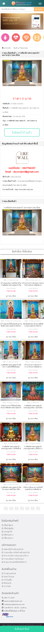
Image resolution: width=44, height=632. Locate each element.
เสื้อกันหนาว (7, 535)
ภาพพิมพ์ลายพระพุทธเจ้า (16, 121)
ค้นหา (38, 9)
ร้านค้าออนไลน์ (9, 573)
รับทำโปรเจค (8, 577)
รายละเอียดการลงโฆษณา (13, 559)
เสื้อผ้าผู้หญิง (7, 528)
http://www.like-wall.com (24, 189)
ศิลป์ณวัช (6, 583)
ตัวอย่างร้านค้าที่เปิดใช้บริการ (14, 562)
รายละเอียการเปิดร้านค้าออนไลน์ (16, 552)
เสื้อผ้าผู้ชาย (7, 525)
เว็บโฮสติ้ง (7, 580)
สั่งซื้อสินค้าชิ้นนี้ (22, 629)
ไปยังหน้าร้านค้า (22, 132)
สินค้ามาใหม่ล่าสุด (20, 48)
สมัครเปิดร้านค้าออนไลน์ (12, 549)
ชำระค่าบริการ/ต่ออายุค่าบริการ (15, 556)
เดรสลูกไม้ (7, 532)
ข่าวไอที (6, 586)
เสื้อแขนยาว (7, 538)
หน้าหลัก (6, 48)
